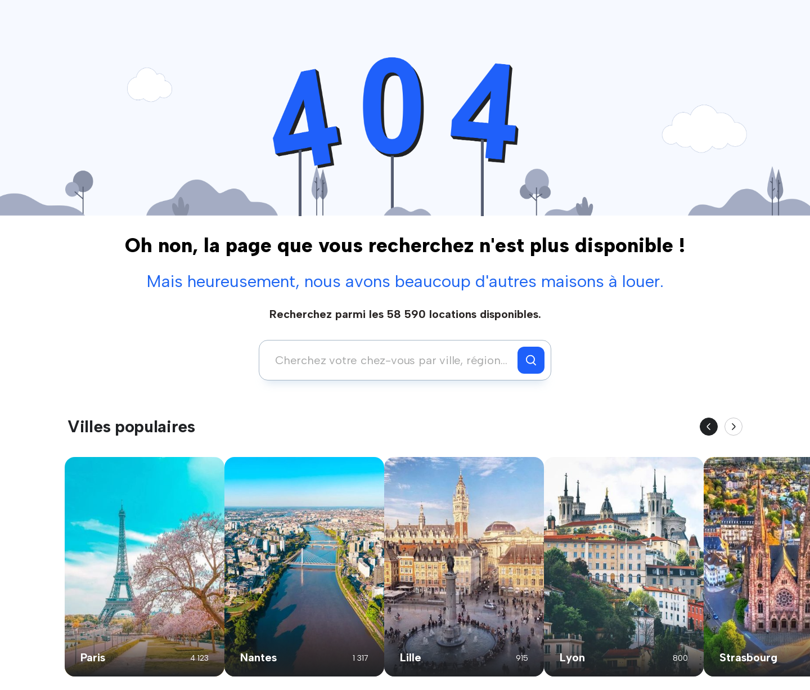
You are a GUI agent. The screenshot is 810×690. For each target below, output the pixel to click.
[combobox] (391, 360)
